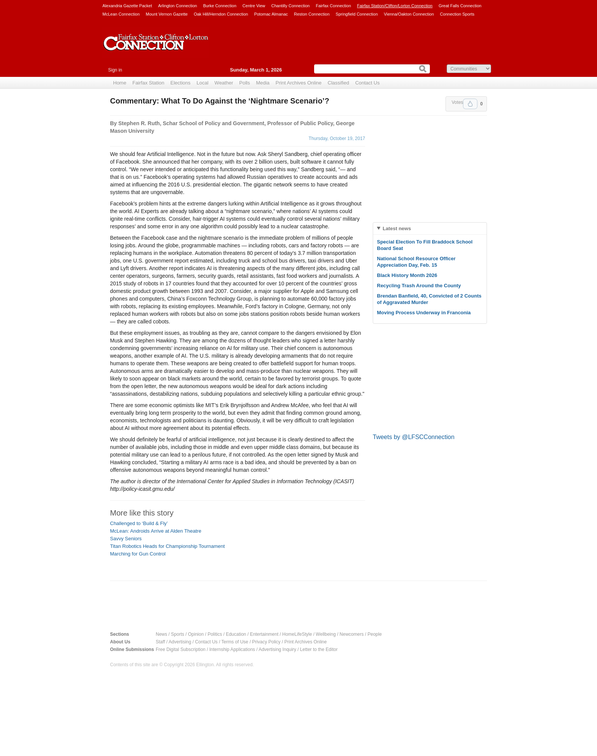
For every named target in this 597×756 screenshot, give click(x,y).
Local (202, 83)
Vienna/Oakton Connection (409, 14)
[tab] (430, 228)
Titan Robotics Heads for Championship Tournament (167, 546)
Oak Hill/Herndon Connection (221, 14)
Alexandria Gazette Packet (127, 5)
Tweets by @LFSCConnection (414, 437)
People (374, 634)
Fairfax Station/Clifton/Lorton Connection (395, 5)
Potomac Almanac (271, 14)
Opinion (196, 634)
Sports (177, 634)
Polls (244, 83)
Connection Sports (457, 14)
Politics (215, 634)
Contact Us (367, 83)
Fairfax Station (148, 83)
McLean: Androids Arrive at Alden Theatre (155, 531)
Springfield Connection (357, 14)
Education (236, 634)
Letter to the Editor (319, 649)
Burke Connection (219, 5)
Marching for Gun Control (138, 554)
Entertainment (264, 634)
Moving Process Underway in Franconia (424, 312)
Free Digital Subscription (181, 649)
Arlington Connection (177, 5)
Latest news (397, 228)
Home (119, 83)
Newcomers (352, 634)
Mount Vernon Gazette (167, 14)
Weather (223, 83)
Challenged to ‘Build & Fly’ (139, 523)
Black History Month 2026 (407, 275)
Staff (160, 642)
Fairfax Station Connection (155, 48)
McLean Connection (121, 14)
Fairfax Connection (333, 5)
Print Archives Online (299, 83)
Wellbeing (325, 634)
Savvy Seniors (126, 538)
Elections (181, 83)
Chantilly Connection (290, 5)
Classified (338, 83)
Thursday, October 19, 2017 (336, 138)
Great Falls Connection (460, 5)
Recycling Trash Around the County (419, 285)
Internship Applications (232, 649)
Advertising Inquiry (277, 649)
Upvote (470, 104)
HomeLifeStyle (297, 634)
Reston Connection (312, 14)
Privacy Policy (266, 642)
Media (262, 83)
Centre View (254, 5)
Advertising (180, 642)
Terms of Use (234, 642)
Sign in (115, 70)
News (161, 634)
